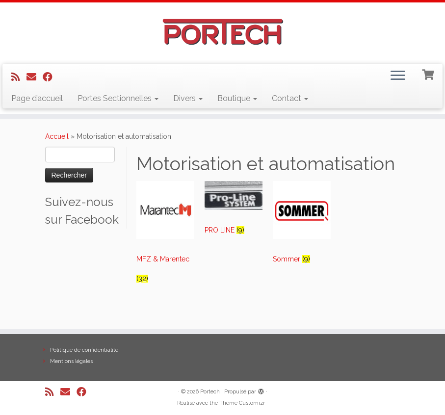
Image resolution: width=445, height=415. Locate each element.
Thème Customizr (242, 403)
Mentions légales (71, 361)
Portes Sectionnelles (118, 98)
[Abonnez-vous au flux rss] (18, 77)
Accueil (57, 136)
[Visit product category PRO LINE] (234, 212)
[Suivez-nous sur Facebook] (51, 77)
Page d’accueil (37, 98)
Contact (290, 98)
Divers (188, 98)
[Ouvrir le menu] (398, 76)
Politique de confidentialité (84, 350)
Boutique (237, 98)
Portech (210, 392)
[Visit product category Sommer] (302, 227)
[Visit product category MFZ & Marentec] (165, 236)
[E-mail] (34, 77)
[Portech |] (222, 31)
